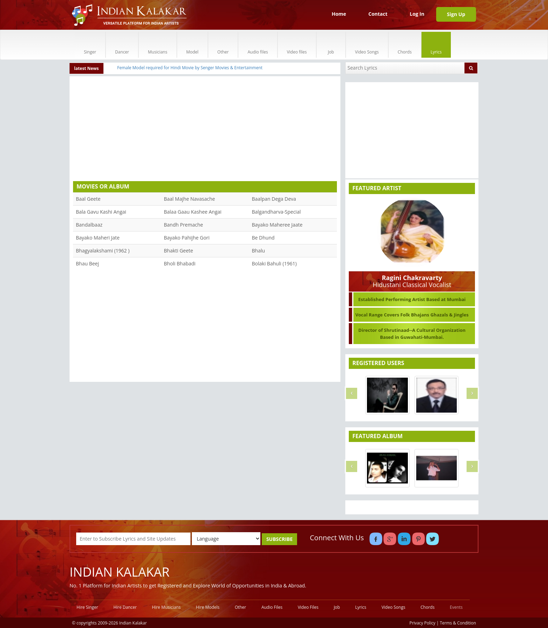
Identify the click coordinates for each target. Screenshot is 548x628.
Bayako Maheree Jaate (277, 224)
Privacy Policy (422, 623)
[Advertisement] (205, 130)
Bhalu (258, 250)
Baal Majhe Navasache (189, 198)
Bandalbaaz (89, 224)
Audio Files (271, 607)
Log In (417, 13)
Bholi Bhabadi (180, 263)
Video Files (308, 607)
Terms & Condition (458, 623)
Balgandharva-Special (276, 211)
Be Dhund (263, 237)
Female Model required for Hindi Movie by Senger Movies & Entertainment (189, 68)
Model (192, 44)
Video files (297, 44)
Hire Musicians (166, 607)
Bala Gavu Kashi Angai (101, 211)
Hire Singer (87, 607)
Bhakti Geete (178, 250)
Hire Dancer (125, 607)
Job (331, 44)
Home (339, 13)
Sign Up (456, 14)
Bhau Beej (87, 263)
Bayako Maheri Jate (98, 237)
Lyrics (436, 44)
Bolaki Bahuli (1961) (274, 263)
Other (223, 44)
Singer (90, 44)
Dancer (122, 44)
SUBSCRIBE (279, 539)
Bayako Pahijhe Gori (187, 237)
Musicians (157, 44)
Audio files (257, 44)
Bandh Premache (183, 224)
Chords (405, 44)
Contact (378, 13)
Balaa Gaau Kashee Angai (193, 211)
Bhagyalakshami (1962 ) (103, 250)
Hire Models (207, 607)
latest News (86, 68)
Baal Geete (88, 198)
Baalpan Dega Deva (274, 198)
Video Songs (367, 44)
